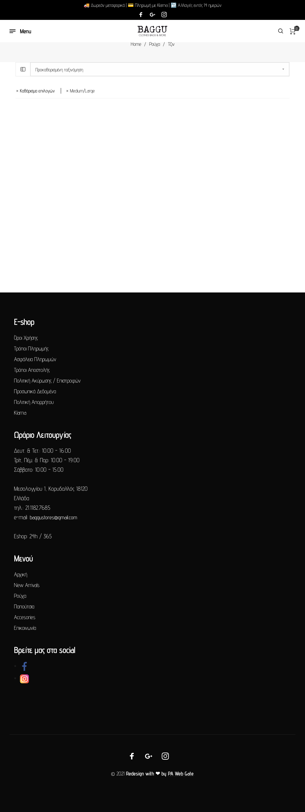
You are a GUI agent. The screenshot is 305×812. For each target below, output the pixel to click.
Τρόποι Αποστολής (32, 369)
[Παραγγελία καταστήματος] (160, 69)
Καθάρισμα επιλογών (37, 91)
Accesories (24, 617)
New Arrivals (27, 585)
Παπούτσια (24, 606)
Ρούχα (154, 44)
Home (136, 44)
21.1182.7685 (37, 507)
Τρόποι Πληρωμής (31, 348)
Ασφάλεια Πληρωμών (35, 359)
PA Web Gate (181, 773)
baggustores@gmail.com (53, 517)
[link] (24, 666)
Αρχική (20, 574)
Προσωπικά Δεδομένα (35, 391)
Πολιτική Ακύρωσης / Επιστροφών (47, 380)
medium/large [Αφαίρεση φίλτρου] (82, 91)
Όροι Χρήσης (26, 337)
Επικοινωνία (25, 627)
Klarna (20, 412)
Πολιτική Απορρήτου (34, 402)
